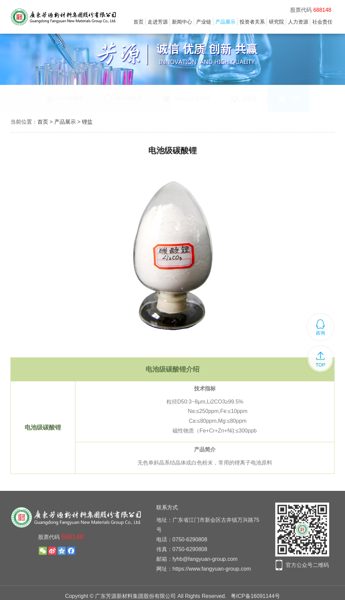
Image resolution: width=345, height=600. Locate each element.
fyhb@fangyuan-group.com (205, 571)
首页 (138, 22)
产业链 (203, 22)
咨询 (320, 333)
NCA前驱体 (64, 98)
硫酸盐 (243, 98)
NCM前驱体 (122, 98)
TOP (320, 365)
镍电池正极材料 (186, 98)
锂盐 (289, 98)
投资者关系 (252, 22)
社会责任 (322, 22)
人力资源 (298, 22)
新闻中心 (182, 22)
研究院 (276, 22)
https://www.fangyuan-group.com (211, 581)
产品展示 (225, 22)
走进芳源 (158, 22)
